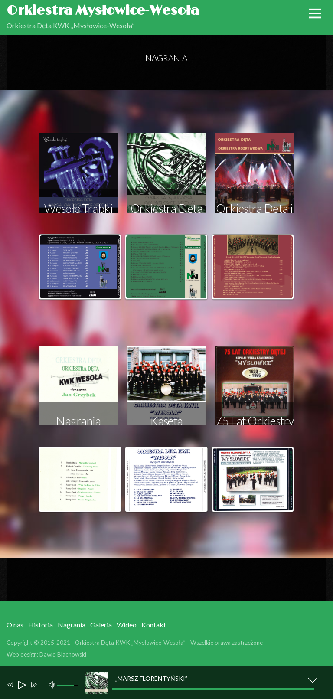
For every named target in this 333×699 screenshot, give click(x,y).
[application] (170, 682)
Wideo (127, 625)
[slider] (213, 689)
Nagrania (71, 625)
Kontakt (153, 625)
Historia (40, 625)
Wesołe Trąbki (78, 208)
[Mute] (53, 684)
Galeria (101, 625)
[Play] (21, 685)
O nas (15, 625)
